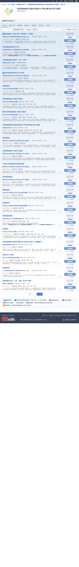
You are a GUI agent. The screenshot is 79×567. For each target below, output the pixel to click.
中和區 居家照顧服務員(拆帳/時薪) (13, 164)
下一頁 (40, 294)
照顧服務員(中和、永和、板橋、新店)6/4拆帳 (16, 281)
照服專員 (5, 229)
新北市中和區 (70, 33)
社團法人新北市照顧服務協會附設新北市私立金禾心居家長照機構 (19, 36)
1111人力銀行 (11, 4)
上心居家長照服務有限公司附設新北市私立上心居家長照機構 (18, 270)
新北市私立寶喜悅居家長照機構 (10, 257)
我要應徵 (70, 40)
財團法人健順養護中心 (8, 283)
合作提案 (57, 315)
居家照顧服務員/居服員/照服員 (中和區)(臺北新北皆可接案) (44, 4)
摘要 (69, 29)
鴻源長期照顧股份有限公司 (9, 244)
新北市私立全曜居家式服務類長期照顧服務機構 (15, 205)
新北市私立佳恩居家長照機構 (10, 88)
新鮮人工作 (12, 25)
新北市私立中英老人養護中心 (10, 231)
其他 (48, 25)
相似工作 (62, 4)
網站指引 (51, 315)
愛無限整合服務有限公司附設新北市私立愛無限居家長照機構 (18, 75)
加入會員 (71, 1)
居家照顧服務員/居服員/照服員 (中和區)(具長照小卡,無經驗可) (22, 242)
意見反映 (69, 315)
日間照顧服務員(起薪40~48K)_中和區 (14, 60)
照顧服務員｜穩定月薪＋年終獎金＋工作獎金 (17, 34)
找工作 (74, 315)
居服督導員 (6, 86)
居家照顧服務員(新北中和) (10, 47)
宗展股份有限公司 (21, 4)
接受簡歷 (19, 25)
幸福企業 (34, 25)
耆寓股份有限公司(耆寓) (8, 62)
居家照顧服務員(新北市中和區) (13, 73)
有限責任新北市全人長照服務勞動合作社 (13, 218)
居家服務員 (6, 268)
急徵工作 (26, 25)
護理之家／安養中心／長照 (39, 36)
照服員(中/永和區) (8, 255)
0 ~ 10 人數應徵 (70, 43)
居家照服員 (6, 138)
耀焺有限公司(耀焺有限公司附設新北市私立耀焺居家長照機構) (19, 140)
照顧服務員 (6, 190)
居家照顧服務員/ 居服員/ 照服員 (12, 99)
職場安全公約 (8, 315)
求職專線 (66, 320)
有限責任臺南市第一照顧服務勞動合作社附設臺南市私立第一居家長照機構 (22, 49)
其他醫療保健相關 (21, 62)
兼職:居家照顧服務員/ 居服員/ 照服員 (14, 112)
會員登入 (66, 1)
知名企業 (41, 25)
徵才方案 (63, 315)
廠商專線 (73, 320)
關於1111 (45, 315)
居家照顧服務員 (7, 177)
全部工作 (4, 25)
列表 (75, 29)
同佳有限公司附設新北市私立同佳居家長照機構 (15, 192)
